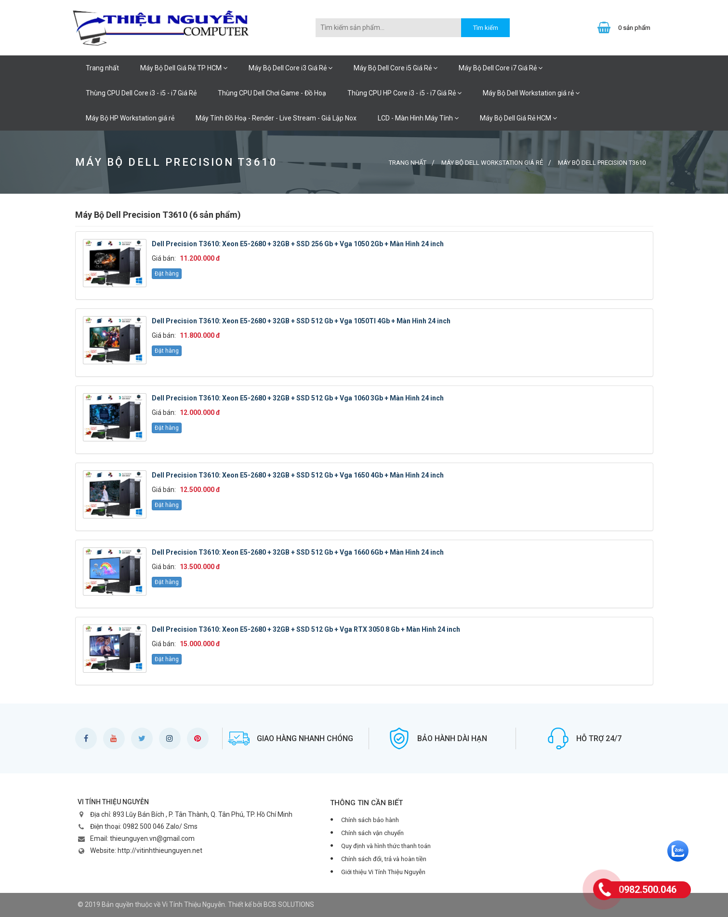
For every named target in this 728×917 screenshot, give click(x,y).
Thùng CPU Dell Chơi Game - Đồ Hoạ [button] (272, 93)
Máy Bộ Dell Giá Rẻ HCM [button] (518, 118)
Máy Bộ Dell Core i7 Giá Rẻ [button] (501, 68)
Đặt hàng (167, 273)
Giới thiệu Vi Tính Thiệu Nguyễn (383, 872)
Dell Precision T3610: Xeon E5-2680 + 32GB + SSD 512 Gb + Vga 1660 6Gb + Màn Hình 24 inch (298, 552)
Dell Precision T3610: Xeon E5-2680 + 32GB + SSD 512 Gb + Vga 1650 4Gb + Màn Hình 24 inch (298, 475)
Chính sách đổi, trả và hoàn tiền (383, 859)
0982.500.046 (647, 889)
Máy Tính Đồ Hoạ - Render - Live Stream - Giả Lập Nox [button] (276, 118)
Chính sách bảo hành (370, 820)
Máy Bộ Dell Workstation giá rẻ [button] (531, 93)
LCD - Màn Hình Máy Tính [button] (418, 118)
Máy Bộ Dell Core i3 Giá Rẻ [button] (290, 68)
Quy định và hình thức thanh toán (386, 846)
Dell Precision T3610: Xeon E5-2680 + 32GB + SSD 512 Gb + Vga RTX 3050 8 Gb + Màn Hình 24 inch (306, 629)
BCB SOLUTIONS (289, 904)
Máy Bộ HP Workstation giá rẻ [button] (130, 118)
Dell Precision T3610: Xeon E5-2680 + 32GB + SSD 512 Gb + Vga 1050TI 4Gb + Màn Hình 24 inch (301, 321)
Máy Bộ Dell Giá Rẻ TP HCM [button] (183, 68)
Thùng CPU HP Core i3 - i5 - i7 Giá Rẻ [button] (404, 93)
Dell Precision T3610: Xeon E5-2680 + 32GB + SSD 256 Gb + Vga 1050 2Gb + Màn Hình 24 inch (298, 244)
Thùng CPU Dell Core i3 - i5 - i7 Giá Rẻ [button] (141, 93)
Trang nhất (102, 68)
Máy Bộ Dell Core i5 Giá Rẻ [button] (395, 68)
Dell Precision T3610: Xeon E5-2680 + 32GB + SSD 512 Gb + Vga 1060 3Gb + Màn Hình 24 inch (298, 398)
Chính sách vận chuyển (372, 833)
